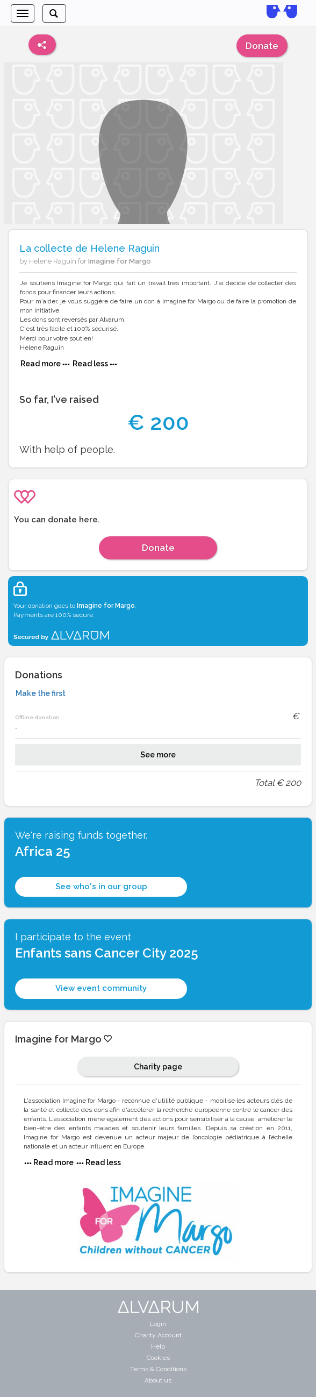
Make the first (41, 693)
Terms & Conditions (158, 1369)
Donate (262, 45)
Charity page (158, 1066)
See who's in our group (101, 886)
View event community (101, 988)
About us (158, 1380)
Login (158, 1324)
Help (158, 1346)
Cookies (158, 1357)
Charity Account (158, 1335)
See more (158, 754)
